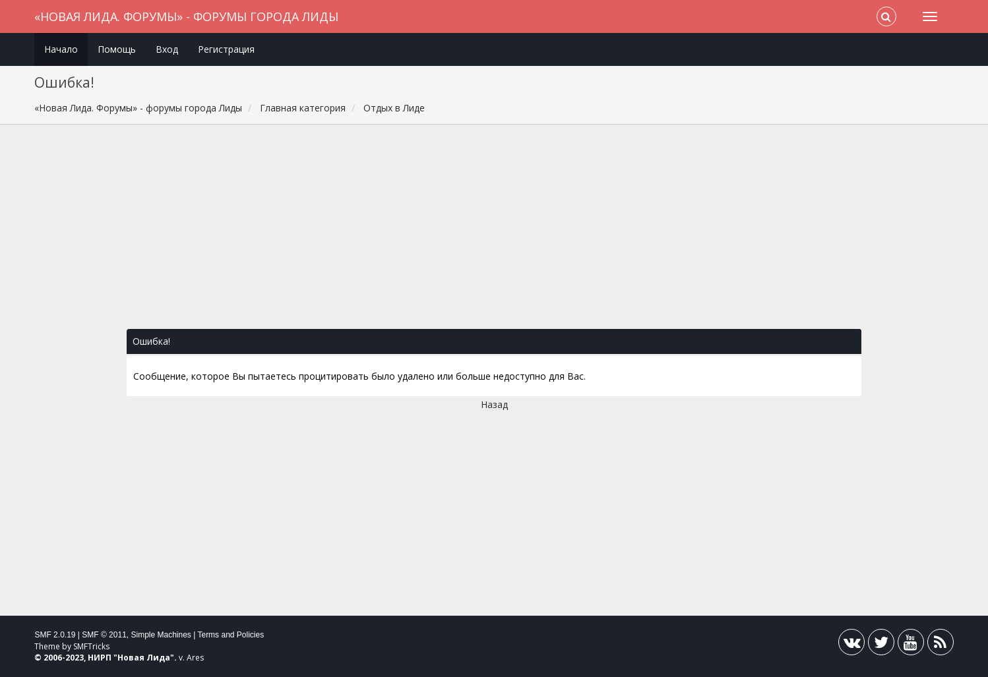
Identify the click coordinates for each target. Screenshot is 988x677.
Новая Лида (143, 657)
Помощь (117, 49)
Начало (61, 49)
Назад (494, 404)
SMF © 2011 (104, 634)
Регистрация (226, 49)
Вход (167, 49)
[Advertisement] (494, 233)
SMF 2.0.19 (54, 634)
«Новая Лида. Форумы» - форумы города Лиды (186, 16)
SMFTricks (91, 646)
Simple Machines (161, 634)
